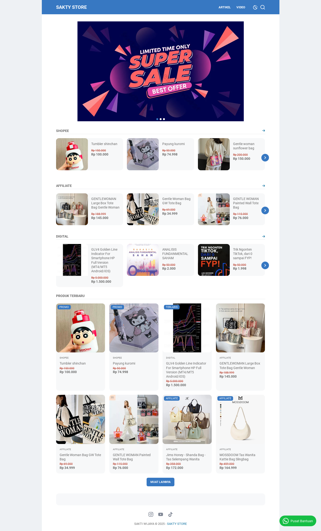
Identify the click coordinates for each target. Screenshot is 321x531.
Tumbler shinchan (104, 144)
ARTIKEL (225, 7)
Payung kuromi (173, 144)
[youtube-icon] (160, 514)
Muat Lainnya (160, 482)
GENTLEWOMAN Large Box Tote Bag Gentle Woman (105, 203)
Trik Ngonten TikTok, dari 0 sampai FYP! (242, 254)
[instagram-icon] (150, 514)
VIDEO (240, 7)
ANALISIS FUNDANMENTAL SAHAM (175, 254)
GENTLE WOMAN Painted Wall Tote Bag (246, 203)
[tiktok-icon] (170, 514)
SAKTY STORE (71, 7)
